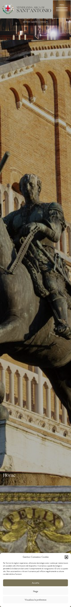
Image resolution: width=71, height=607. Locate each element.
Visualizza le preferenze (35, 599)
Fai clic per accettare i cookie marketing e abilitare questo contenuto (35, 20)
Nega (35, 591)
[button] (66, 556)
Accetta (35, 583)
